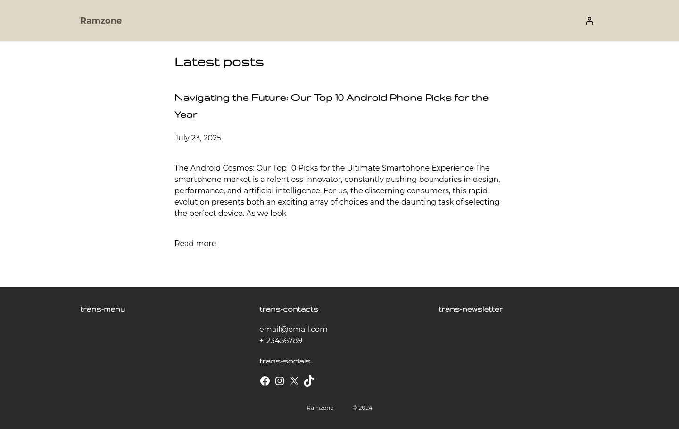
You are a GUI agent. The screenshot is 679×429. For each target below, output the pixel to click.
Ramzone (101, 21)
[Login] (589, 20)
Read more (195, 243)
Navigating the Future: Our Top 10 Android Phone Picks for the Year (331, 106)
